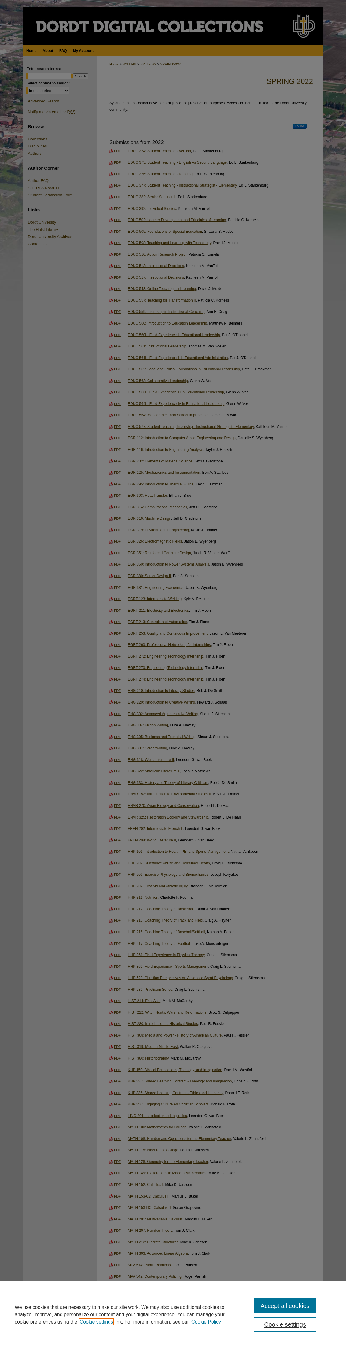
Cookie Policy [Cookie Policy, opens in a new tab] (206, 1321)
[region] (173, 1314)
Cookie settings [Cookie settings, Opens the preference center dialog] (285, 1324)
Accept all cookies (284, 1305)
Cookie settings (96, 1321)
